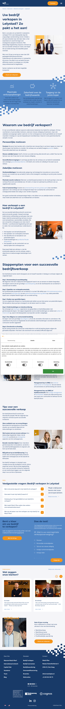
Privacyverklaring (32, 705)
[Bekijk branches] (58, 496)
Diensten (10, 9)
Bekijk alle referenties (54, 569)
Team (5, 674)
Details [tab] (32, 340)
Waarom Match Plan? (10, 660)
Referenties (26, 677)
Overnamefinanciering (30, 670)
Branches (26, 674)
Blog (5, 677)
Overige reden (41, 552)
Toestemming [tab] (11, 340)
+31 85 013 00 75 (47, 677)
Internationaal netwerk (11, 664)
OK (53, 371)
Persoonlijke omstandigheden (45, 543)
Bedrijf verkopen (28, 660)
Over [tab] (53, 340)
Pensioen (39, 540)
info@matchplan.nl (48, 674)
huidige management (55, 392)
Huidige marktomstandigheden (45, 549)
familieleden (40, 394)
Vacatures (7, 670)
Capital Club (7, 667)
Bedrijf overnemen (29, 664)
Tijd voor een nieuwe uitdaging (45, 546)
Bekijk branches (52, 496)
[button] (61, 3)
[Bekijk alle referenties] (62, 569)
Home (4, 9)
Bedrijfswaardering (29, 667)
